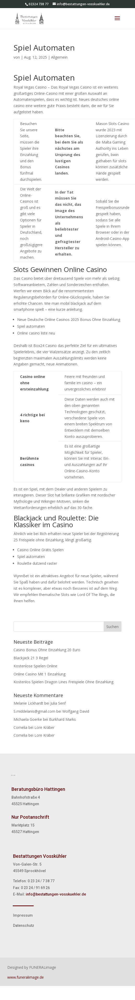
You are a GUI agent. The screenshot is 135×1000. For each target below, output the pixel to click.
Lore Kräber (44, 727)
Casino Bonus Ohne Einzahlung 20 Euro (47, 649)
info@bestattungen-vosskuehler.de (56, 894)
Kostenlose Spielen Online (35, 665)
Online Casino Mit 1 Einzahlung (39, 674)
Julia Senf (58, 703)
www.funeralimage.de (25, 977)
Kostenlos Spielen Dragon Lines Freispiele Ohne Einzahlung (63, 681)
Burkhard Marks (62, 719)
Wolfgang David (75, 711)
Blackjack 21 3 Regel (31, 657)
